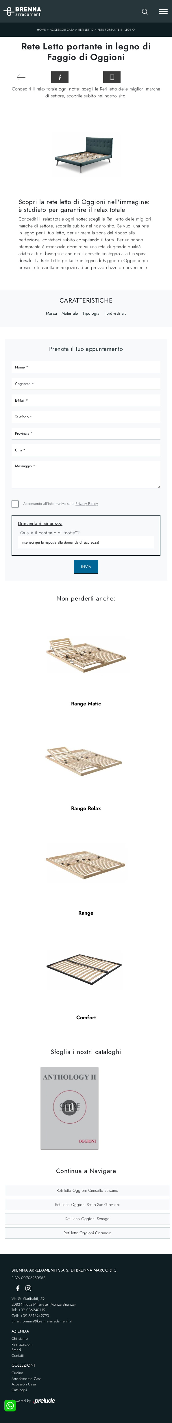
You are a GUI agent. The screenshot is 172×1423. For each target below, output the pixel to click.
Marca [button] (51, 313)
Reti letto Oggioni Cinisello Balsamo (87, 1190)
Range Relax (86, 808)
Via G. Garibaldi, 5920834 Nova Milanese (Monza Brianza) (44, 1301)
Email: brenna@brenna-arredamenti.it (42, 1321)
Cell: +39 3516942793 (30, 1315)
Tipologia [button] (90, 313)
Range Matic (86, 704)
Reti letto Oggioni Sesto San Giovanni (87, 1204)
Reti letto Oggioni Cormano (87, 1233)
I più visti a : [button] (115, 313)
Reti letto (85, 29)
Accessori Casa (62, 29)
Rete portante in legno (116, 29)
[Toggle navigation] (163, 12)
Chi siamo (20, 1338)
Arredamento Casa (27, 1378)
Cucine (17, 1373)
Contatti (18, 1355)
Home (41, 29)
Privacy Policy (86, 503)
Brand (16, 1349)
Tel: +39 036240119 (28, 1310)
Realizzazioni (22, 1344)
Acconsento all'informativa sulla (60, 503)
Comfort (86, 1017)
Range (85, 913)
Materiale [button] (70, 313)
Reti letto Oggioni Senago (87, 1219)
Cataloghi (19, 1390)
